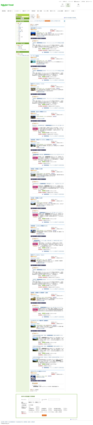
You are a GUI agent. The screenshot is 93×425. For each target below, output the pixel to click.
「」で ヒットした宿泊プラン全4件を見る (53, 367)
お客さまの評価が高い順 (55, 20)
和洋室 (60, 411)
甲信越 (19, 31)
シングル (31, 411)
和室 (56, 411)
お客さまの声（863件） (35, 295)
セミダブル (37, 411)
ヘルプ (60, 1)
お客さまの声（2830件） (35, 258)
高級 (19, 46)
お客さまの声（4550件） (35, 323)
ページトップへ (74, 419)
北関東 (19, 27)
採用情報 (25, 421)
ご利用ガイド (65, 1)
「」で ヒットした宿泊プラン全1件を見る (53, 52)
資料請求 (33, 421)
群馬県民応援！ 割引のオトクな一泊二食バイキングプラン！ (47, 212)
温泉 (19, 48)
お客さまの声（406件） (35, 31)
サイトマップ (70, 1)
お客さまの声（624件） (35, 172)
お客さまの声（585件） (35, 201)
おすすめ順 (36, 20)
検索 (44, 415)
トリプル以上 (51, 411)
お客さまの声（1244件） (35, 142)
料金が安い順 (41, 20)
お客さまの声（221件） (35, 374)
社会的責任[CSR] (19, 421)
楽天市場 (83, 1)
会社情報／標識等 (4, 421)
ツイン (46, 411)
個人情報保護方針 (12, 421)
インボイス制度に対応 (22, 55)
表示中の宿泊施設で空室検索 (70, 17)
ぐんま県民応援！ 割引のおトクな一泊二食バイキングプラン (47, 307)
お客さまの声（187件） (35, 86)
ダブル (42, 411)
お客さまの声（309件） (35, 59)
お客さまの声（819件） (35, 114)
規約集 (29, 421)
